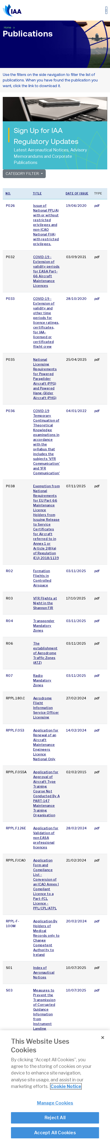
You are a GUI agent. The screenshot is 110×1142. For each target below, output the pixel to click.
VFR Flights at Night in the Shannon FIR (45, 603)
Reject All (55, 1117)
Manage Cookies (55, 1103)
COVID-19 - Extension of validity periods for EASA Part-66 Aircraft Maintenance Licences (46, 271)
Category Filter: (23, 173)
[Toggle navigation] (106, 10)
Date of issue (77, 193)
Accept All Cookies (55, 1132)
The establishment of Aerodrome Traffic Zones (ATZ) (45, 652)
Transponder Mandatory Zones (44, 625)
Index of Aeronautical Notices (43, 972)
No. (8, 193)
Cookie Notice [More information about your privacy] (66, 1086)
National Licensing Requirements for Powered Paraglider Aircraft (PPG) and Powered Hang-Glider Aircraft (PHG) (45, 379)
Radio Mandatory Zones (42, 680)
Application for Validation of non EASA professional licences (46, 837)
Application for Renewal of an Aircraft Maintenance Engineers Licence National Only (46, 744)
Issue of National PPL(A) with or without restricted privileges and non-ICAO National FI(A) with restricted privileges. (46, 225)
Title (37, 193)
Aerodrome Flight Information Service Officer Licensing (46, 707)
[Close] (103, 1038)
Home (8, 27)
